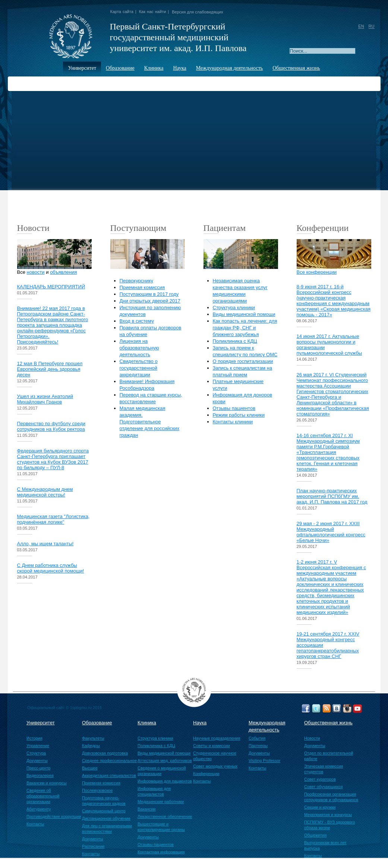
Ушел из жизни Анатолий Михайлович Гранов (45, 399)
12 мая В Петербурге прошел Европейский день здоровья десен (50, 369)
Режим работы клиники (239, 415)
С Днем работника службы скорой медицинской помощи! (50, 568)
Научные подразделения (216, 738)
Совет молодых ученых (215, 766)
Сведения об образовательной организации (42, 796)
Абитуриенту (38, 809)
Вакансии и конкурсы (46, 783)
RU (372, 26)
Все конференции (317, 272)
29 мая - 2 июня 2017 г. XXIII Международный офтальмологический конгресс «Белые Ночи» (331, 532)
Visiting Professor (264, 760)
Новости (312, 738)
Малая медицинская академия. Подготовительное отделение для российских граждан (150, 421)
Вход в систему (137, 321)
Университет (82, 68)
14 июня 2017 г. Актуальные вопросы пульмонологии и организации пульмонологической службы (329, 344)
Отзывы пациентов (234, 408)
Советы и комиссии (211, 745)
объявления (63, 272)
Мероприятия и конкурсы (328, 814)
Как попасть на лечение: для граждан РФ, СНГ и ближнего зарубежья (245, 327)
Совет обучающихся (323, 786)
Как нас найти (152, 11)
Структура (36, 753)
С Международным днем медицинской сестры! (45, 492)
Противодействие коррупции (53, 816)
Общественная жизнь (296, 68)
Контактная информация (161, 852)
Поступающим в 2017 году (149, 294)
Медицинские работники (161, 801)
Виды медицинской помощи (244, 314)
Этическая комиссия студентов (323, 769)
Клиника (154, 68)
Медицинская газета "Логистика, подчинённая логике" (53, 519)
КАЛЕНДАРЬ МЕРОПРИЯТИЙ (51, 286)
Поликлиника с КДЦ (235, 341)
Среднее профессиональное (109, 760)
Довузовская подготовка (105, 753)
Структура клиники (234, 307)
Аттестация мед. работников (165, 760)
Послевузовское (97, 790)
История (34, 738)
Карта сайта (121, 11)
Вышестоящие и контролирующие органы (161, 827)
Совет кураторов (320, 779)
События (257, 738)
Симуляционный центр (104, 811)
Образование (120, 68)
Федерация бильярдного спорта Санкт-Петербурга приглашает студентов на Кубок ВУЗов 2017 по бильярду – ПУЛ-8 (53, 459)
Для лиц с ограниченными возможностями (107, 829)
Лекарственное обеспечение (165, 816)
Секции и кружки (319, 807)
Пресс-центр (38, 768)
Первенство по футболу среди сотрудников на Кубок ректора (51, 426)
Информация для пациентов (165, 781)
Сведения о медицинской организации (162, 771)
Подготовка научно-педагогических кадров (104, 801)
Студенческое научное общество (214, 756)
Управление (37, 745)
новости (36, 272)
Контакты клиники (233, 421)
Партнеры (258, 745)
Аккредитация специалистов (109, 775)
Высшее (90, 768)
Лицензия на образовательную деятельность (139, 347)
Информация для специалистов (154, 791)
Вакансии (147, 809)
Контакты (35, 824)
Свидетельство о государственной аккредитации (139, 367)
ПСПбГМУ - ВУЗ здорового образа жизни (329, 825)
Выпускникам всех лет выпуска (325, 845)
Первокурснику (137, 280)
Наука (179, 68)
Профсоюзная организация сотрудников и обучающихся (331, 797)
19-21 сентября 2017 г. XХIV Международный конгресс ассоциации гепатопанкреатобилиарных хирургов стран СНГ (328, 645)
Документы (37, 760)
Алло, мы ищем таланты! (45, 543)
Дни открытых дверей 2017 (150, 301)
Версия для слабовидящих (197, 12)
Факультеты (93, 738)
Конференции (206, 773)
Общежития (315, 835)
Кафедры (91, 745)
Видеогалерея (40, 775)
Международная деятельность (229, 68)
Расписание (93, 846)
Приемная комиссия (142, 287)
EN (361, 26)
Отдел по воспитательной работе (328, 756)
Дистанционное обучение (106, 818)
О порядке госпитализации (243, 361)
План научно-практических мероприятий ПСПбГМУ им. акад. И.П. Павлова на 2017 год (332, 496)
